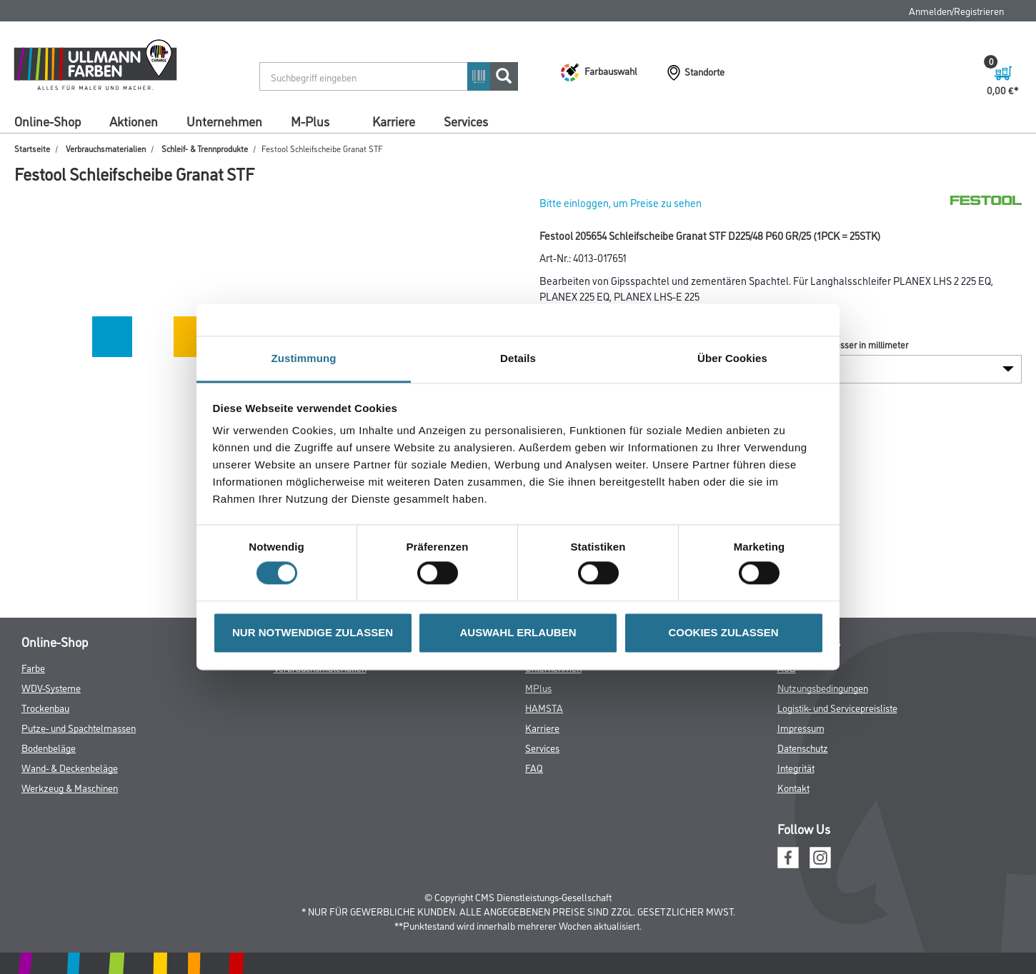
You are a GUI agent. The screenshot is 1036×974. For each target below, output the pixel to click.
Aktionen (133, 120)
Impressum (801, 727)
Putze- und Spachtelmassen (78, 727)
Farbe (33, 667)
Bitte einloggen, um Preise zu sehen (620, 202)
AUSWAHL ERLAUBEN (517, 632)
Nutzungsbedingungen (822, 687)
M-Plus (310, 120)
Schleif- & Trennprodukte (204, 148)
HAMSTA (544, 707)
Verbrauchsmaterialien (106, 148)
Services (466, 120)
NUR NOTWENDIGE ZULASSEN (312, 632)
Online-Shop (47, 120)
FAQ (534, 767)
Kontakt (793, 787)
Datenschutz (802, 747)
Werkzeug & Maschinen (69, 787)
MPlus (538, 687)
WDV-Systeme (51, 687)
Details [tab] (518, 358)
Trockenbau (45, 707)
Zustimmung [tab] (304, 358)
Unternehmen (224, 120)
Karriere (393, 120)
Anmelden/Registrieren (956, 10)
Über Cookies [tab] (732, 358)
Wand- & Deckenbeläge (69, 767)
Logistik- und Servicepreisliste (837, 707)
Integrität (796, 767)
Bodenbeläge (48, 747)
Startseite (32, 148)
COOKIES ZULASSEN (723, 632)
